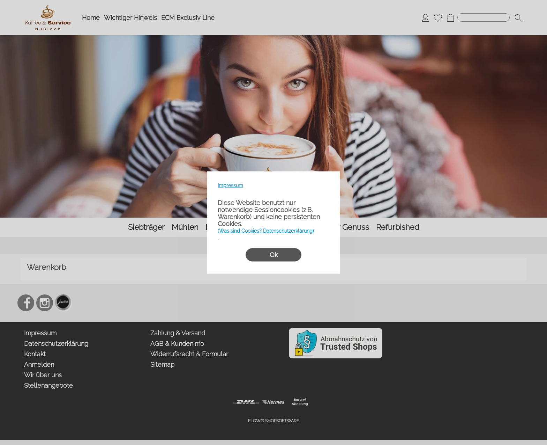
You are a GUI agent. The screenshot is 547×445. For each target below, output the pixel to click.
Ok (274, 254)
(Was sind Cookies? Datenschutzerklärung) (266, 231)
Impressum (230, 185)
